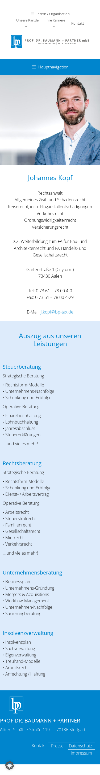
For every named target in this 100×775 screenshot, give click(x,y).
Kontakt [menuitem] (39, 745)
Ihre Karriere (55, 24)
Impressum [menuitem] (81, 753)
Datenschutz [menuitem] (80, 746)
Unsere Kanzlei (27, 24)
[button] (9, 765)
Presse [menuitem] (57, 746)
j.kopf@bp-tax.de (57, 312)
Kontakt (77, 23)
